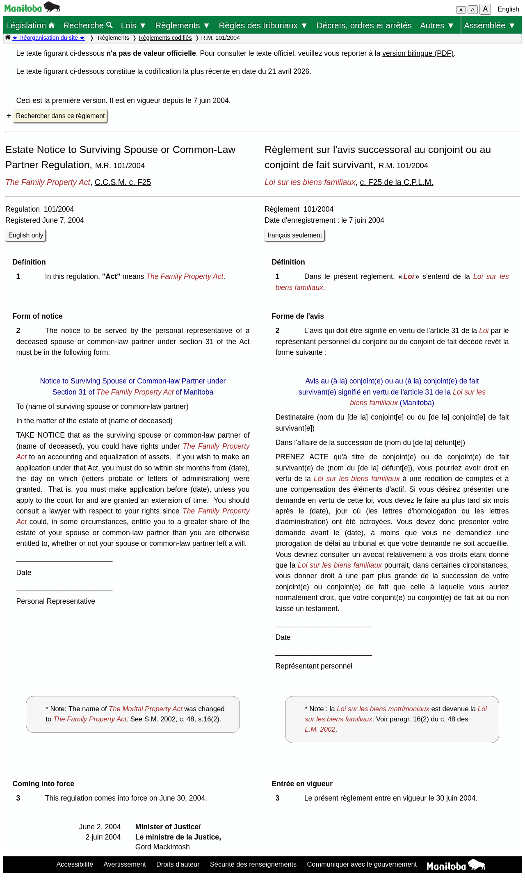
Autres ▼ (437, 25)
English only (25, 235)
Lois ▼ (134, 25)
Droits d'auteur (178, 864)
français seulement (294, 235)
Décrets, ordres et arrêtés (364, 25)
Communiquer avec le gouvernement (362, 864)
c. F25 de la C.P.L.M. (396, 182)
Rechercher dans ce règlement (60, 115)
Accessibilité (74, 864)
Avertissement (125, 864)
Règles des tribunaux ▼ (263, 25)
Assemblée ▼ (490, 25)
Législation (30, 25)
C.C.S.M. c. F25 (123, 182)
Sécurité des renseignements (253, 864)
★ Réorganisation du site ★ (48, 37)
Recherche (88, 25)
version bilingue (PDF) (418, 53)
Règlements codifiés (165, 37)
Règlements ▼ (182, 25)
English (508, 9)
